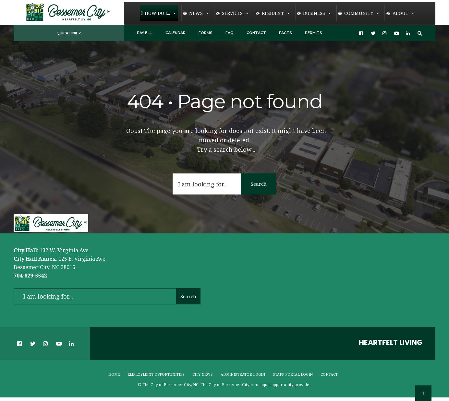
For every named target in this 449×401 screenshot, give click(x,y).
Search (259, 184)
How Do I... (160, 13)
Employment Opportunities (156, 374)
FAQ (229, 32)
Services (235, 13)
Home (114, 374)
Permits (313, 32)
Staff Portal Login (293, 374)
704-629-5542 (30, 275)
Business (317, 13)
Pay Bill (144, 32)
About (404, 13)
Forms (205, 32)
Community (362, 13)
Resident (276, 13)
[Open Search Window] (420, 33)
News (199, 13)
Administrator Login (243, 374)
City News (202, 374)
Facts (285, 32)
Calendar (175, 32)
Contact (256, 32)
